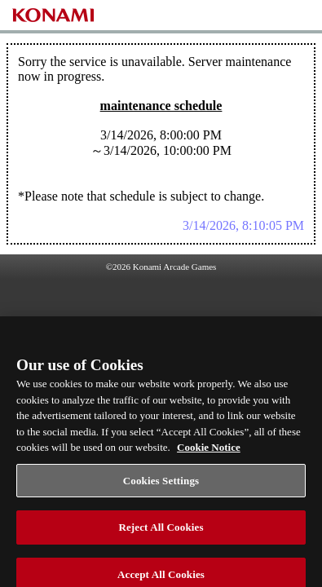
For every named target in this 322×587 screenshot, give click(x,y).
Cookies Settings (161, 487)
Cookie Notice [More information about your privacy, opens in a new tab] (208, 454)
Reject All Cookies (160, 533)
